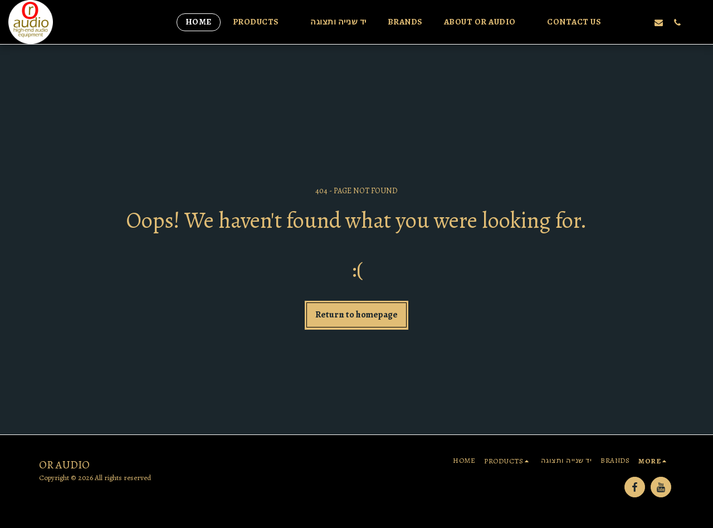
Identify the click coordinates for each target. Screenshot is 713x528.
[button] (261, 22)
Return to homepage (356, 314)
